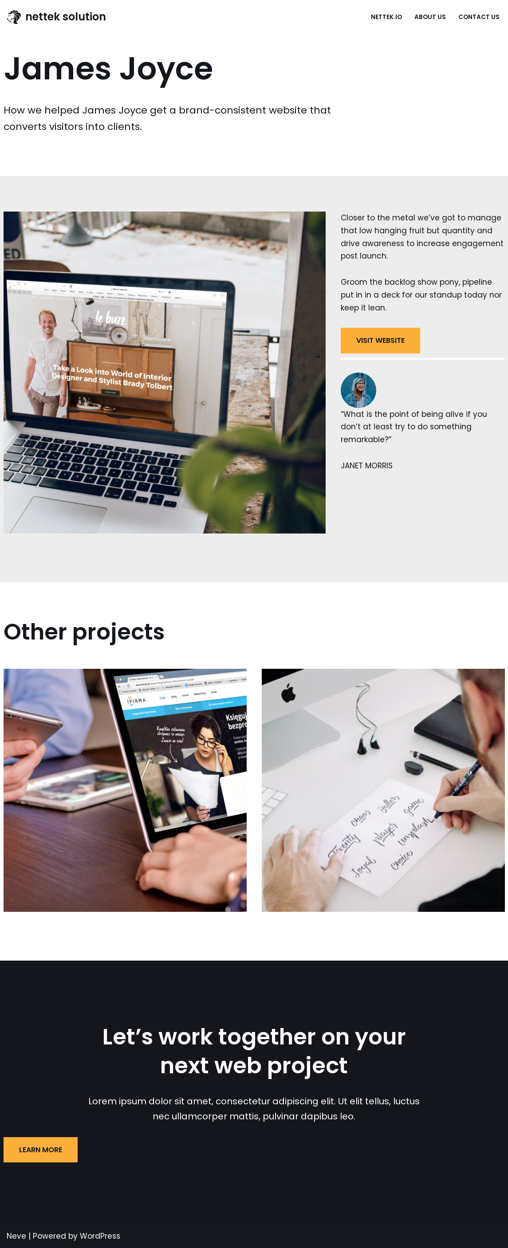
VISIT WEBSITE (380, 340)
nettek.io (386, 17)
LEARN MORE (40, 1150)
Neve (16, 1236)
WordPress (100, 1236)
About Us (430, 17)
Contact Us (479, 17)
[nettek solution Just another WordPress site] (56, 17)
